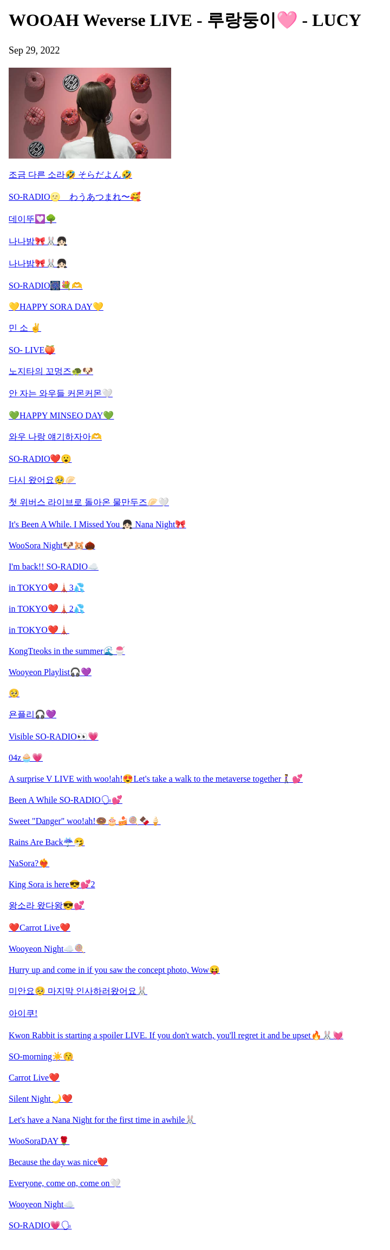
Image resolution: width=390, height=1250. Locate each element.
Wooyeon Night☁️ (41, 1204)
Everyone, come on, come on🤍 (65, 1183)
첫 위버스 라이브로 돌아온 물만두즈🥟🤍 (89, 502)
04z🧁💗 (26, 757)
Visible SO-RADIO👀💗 (54, 736)
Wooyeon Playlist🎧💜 (50, 672)
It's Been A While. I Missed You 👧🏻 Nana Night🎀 (97, 524)
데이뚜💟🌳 (32, 219)
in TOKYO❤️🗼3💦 (46, 587)
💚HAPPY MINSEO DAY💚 (61, 415)
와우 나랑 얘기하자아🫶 (55, 436)
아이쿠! (23, 1013)
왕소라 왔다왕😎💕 (46, 905)
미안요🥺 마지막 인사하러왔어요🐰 (78, 991)
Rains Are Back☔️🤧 (46, 842)
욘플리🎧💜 (32, 714)
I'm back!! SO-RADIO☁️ (54, 566)
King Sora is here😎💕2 (52, 884)
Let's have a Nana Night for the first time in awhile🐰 (102, 1119)
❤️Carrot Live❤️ (39, 927)
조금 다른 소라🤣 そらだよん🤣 (70, 174)
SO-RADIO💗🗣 (40, 1225)
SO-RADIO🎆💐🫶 (45, 285)
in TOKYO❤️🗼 (39, 629)
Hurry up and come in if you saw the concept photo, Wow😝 (114, 969)
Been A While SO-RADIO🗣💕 (65, 799)
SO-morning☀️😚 (41, 1056)
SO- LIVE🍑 (32, 350)
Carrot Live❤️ (34, 1077)
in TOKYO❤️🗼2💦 (46, 608)
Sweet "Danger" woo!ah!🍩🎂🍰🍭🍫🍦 (85, 821)
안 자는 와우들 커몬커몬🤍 (61, 393)
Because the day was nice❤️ (58, 1162)
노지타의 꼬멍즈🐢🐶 (51, 371)
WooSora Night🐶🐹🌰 (52, 545)
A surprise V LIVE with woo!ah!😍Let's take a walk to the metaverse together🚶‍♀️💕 (156, 778)
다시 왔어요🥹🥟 (42, 480)
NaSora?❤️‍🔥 (29, 863)
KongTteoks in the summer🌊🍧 (67, 651)
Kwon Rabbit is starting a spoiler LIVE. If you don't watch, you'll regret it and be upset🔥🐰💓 (176, 1035)
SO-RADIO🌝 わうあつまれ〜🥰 (75, 196)
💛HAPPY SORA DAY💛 (56, 306)
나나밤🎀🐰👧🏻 (38, 241)
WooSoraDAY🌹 (39, 1141)
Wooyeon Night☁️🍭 (47, 948)
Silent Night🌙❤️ (41, 1098)
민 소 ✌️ (25, 327)
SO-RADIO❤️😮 (40, 458)
